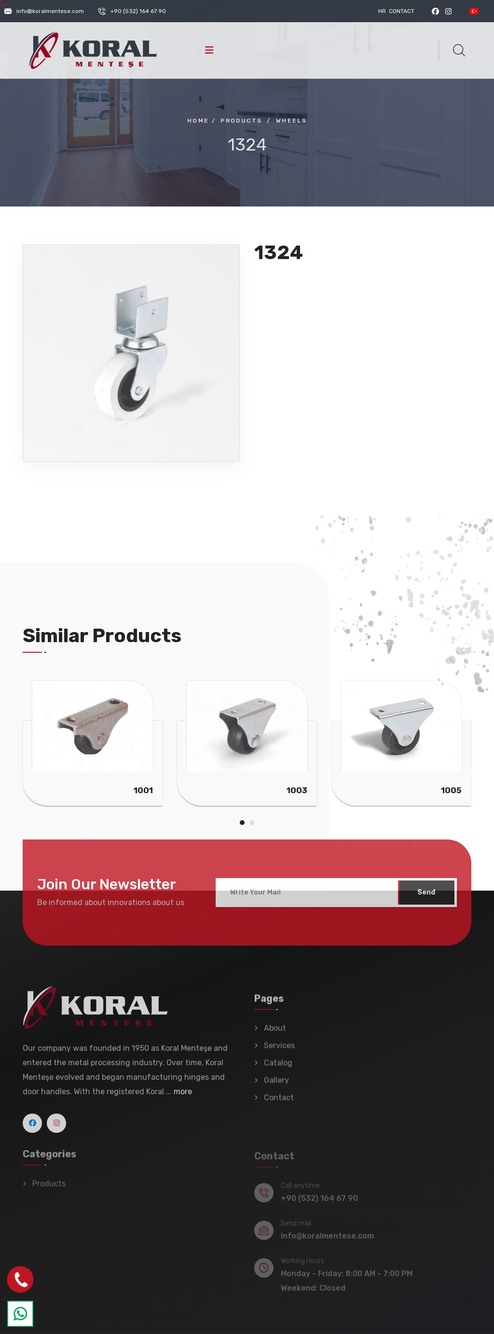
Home (198, 120)
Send (426, 897)
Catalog (278, 1068)
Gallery (276, 1085)
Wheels (291, 120)
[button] (242, 822)
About (275, 1033)
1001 (143, 790)
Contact (401, 11)
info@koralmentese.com (50, 11)
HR (382, 11)
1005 (451, 790)
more (183, 1096)
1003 (297, 790)
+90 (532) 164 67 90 (138, 11)
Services (279, 1051)
